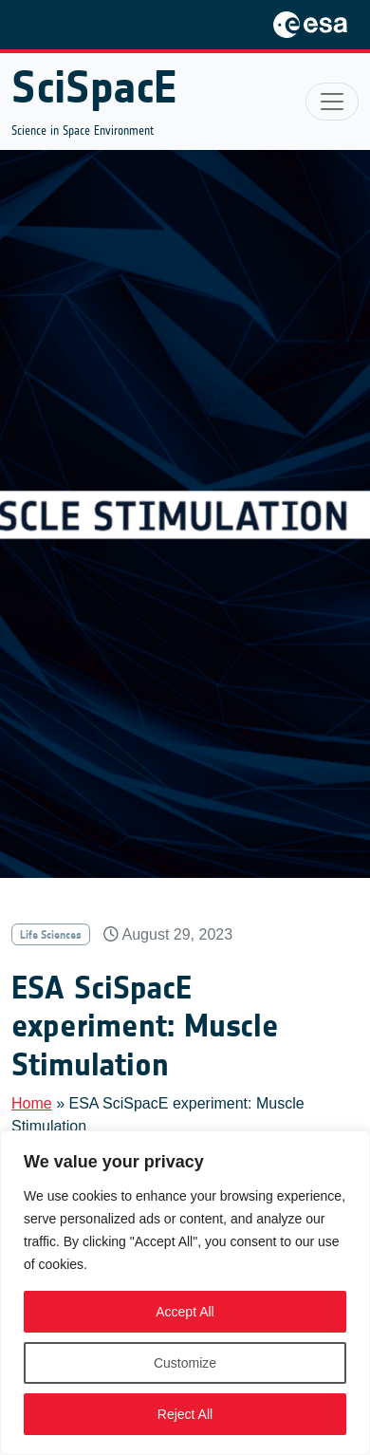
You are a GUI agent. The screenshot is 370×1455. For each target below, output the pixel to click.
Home (31, 1103)
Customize (185, 1363)
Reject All (185, 1414)
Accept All (184, 1311)
